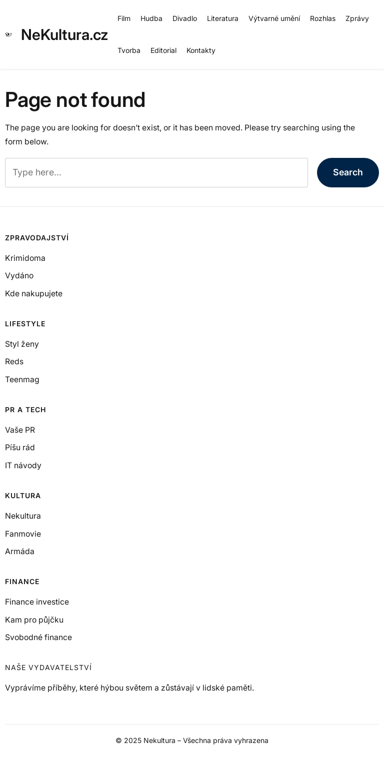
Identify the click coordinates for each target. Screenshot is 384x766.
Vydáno (19, 275)
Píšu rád (20, 447)
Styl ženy (22, 344)
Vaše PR (20, 430)
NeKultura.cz (64, 34)
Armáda (19, 551)
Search (348, 172)
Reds (14, 361)
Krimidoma (25, 258)
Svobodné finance (38, 637)
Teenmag (22, 379)
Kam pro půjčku (34, 620)
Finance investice (37, 602)
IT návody (23, 465)
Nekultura (23, 516)
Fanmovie (23, 534)
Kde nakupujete (33, 293)
